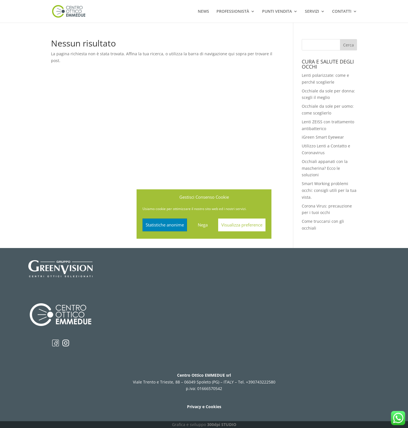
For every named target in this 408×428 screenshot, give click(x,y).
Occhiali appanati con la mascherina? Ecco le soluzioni (325, 168)
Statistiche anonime (165, 225)
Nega (203, 225)
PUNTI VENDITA (277, 11)
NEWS (203, 11)
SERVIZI (312, 11)
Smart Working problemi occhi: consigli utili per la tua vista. (329, 190)
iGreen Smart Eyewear (323, 137)
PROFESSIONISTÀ (232, 11)
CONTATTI (341, 11)
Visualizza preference (241, 225)
